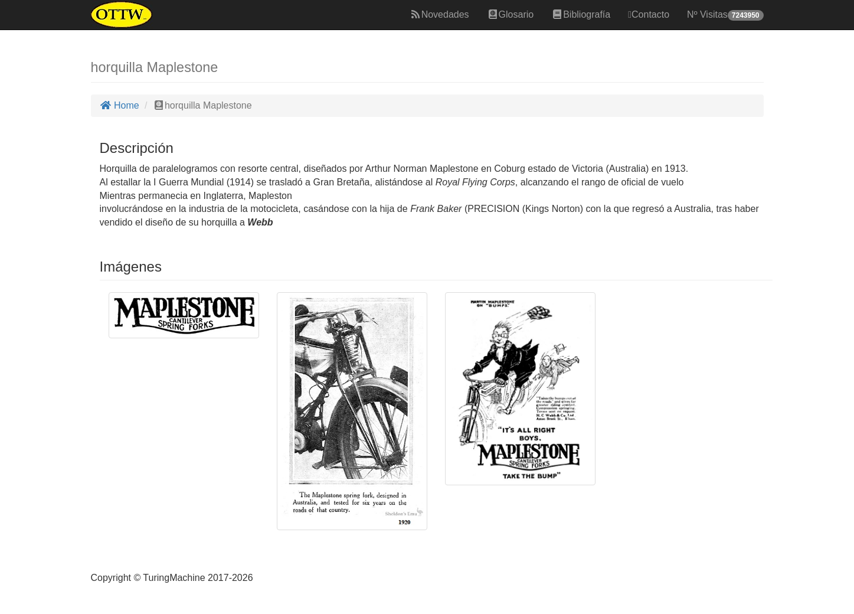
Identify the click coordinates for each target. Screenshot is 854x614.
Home (119, 105)
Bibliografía (580, 14)
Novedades (439, 14)
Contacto (648, 14)
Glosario (510, 14)
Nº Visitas (725, 15)
